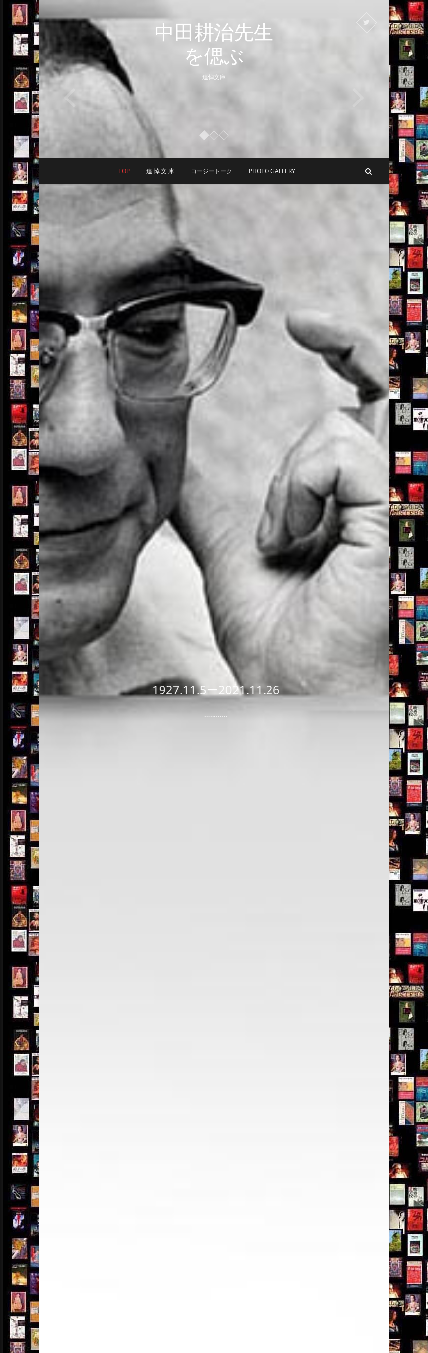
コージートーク (211, 171)
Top (124, 171)
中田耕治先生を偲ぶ (214, 43)
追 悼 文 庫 (160, 171)
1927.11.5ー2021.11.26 (227, 689)
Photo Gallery (272, 171)
